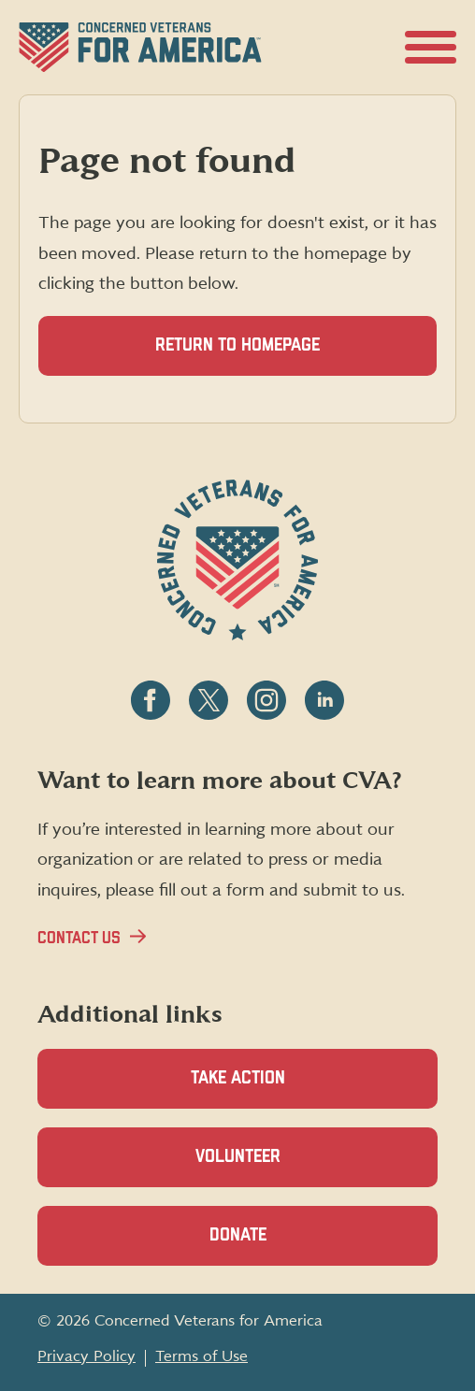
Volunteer (270, 1167)
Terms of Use (201, 1356)
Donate (270, 1246)
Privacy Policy (86, 1356)
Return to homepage (237, 345)
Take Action (238, 1078)
